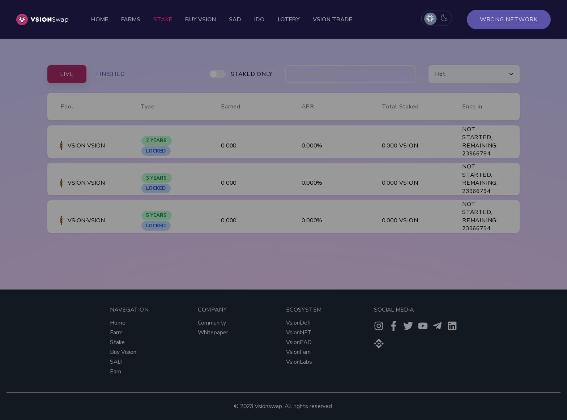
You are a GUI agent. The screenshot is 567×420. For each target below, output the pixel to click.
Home (99, 19)
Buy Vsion (200, 19)
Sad (235, 19)
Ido (259, 19)
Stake (162, 19)
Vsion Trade (332, 19)
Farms (130, 19)
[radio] (430, 18)
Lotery (289, 19)
